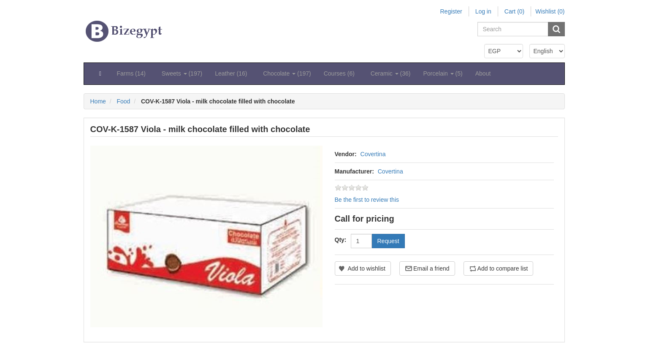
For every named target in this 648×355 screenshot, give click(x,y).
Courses (341, 73)
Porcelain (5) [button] (442, 73)
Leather (232, 73)
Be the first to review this (367, 199)
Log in (483, 11)
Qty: (341, 239)
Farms (133, 73)
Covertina (373, 154)
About (483, 73)
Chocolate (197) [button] (287, 73)
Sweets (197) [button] (182, 73)
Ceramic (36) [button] (391, 73)
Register (451, 11)
